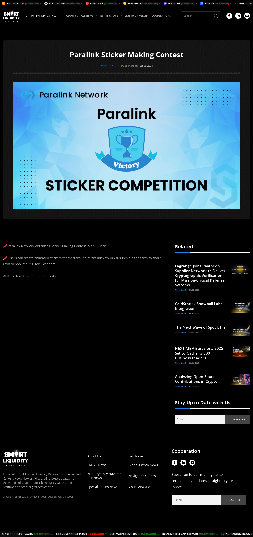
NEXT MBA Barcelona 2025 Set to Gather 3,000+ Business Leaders (200, 354)
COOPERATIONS (161, 15)
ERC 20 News (96, 467)
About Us (94, 458)
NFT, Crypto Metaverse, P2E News (104, 477)
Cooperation (186, 452)
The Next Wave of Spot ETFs (196, 329)
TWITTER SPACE (111, 15)
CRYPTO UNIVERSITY (137, 15)
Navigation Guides (142, 477)
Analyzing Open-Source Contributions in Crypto (197, 381)
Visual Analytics (139, 488)
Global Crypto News (143, 467)
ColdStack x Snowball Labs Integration (200, 306)
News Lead (107, 65)
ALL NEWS (89, 15)
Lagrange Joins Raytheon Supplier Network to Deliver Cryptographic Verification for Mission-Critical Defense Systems (199, 275)
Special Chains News (102, 488)
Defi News (135, 458)
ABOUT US (72, 15)
